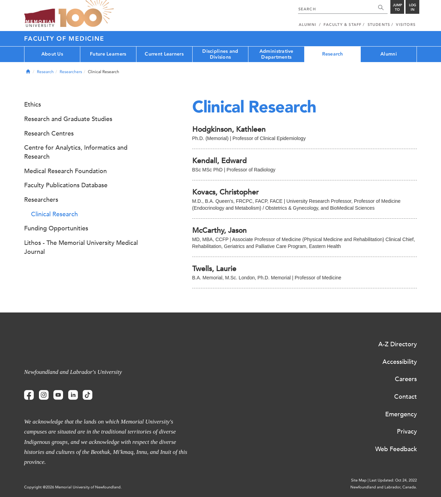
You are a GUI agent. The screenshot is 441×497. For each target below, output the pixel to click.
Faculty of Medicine (64, 38)
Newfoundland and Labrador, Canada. (383, 487)
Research (332, 54)
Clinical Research (54, 214)
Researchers (71, 71)
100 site (86, 14)
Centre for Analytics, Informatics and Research (75, 152)
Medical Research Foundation (65, 171)
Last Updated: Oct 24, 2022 (393, 480)
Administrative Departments (276, 54)
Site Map (359, 480)
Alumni (388, 54)
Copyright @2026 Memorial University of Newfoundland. (73, 487)
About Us (52, 54)
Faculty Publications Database (65, 185)
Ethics (32, 104)
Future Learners (108, 54)
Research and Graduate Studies (68, 119)
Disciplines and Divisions (220, 54)
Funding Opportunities (56, 228)
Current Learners (164, 54)
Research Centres (49, 133)
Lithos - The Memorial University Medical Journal (81, 247)
